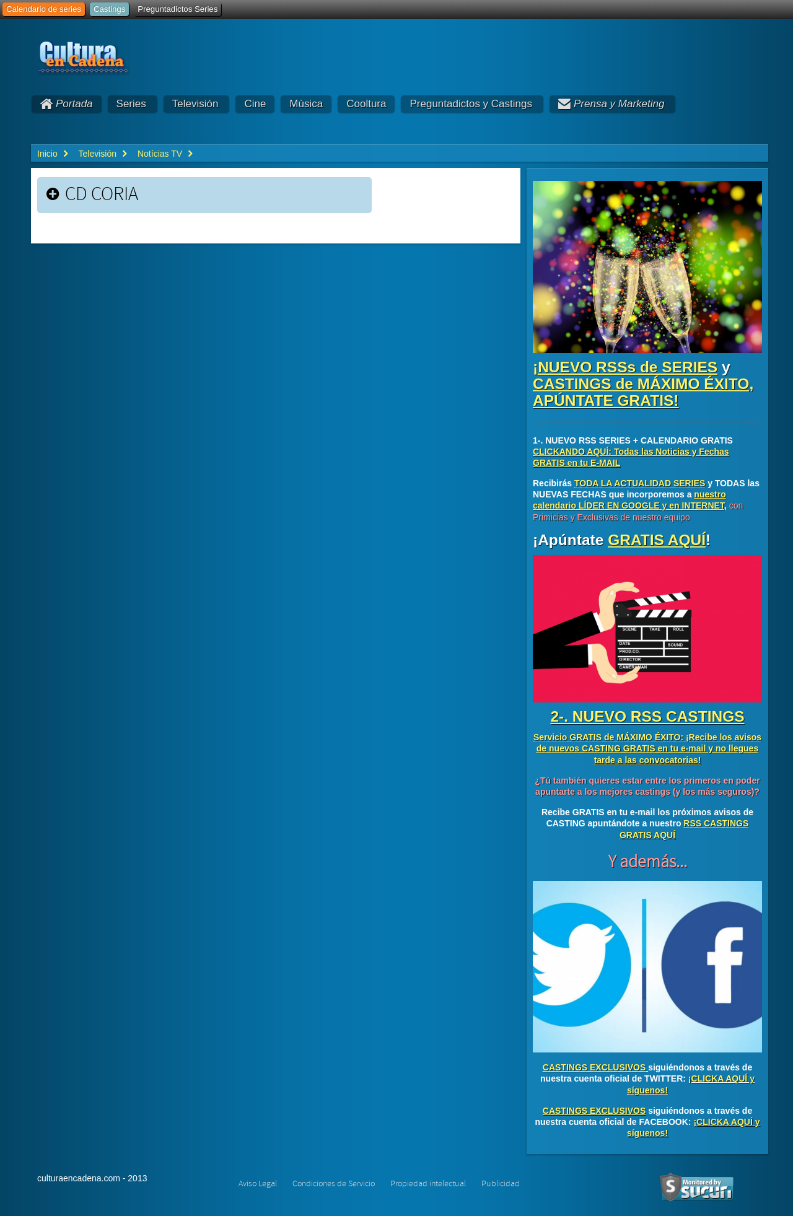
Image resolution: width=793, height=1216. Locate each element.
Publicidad (500, 1184)
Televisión (195, 104)
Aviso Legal (258, 1184)
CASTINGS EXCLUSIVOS (594, 1067)
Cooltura (366, 104)
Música (306, 104)
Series (131, 104)
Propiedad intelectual (428, 1184)
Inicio (47, 154)
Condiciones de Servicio (333, 1184)
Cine (255, 104)
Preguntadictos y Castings (471, 104)
